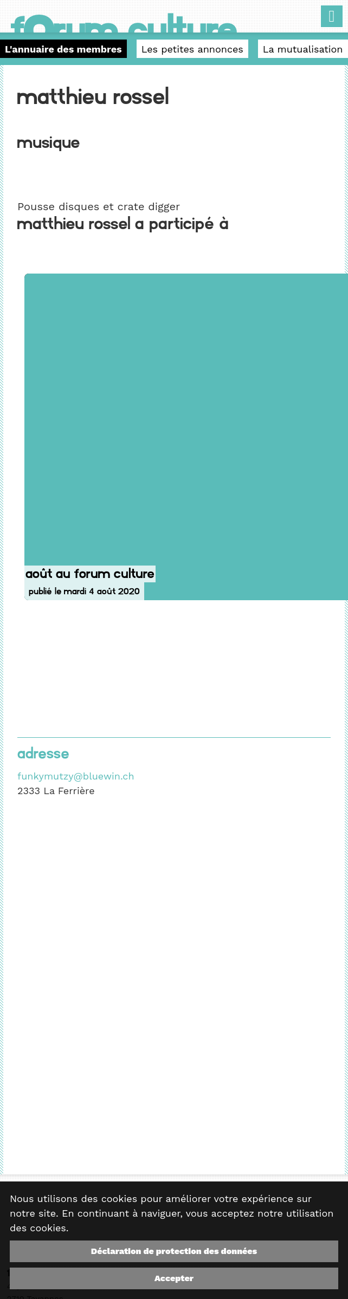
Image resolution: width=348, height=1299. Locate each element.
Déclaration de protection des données (174, 1251)
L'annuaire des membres (63, 49)
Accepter (174, 1278)
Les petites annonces (192, 49)
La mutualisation (303, 49)
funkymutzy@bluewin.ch (75, 776)
